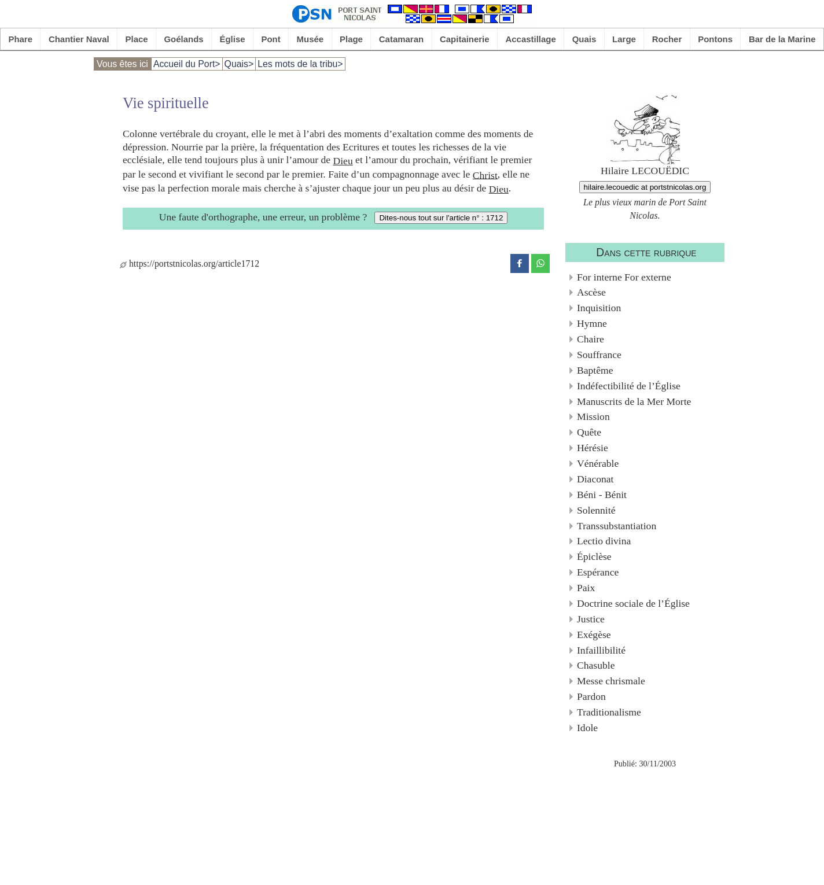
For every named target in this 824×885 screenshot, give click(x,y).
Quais (584, 39)
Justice (591, 619)
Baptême (595, 370)
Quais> (239, 64)
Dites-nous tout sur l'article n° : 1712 (441, 217)
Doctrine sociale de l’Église (633, 603)
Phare (20, 39)
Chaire (590, 339)
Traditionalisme (609, 712)
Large (624, 39)
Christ (485, 174)
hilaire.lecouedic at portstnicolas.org (645, 187)
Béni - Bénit (602, 494)
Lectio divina (604, 541)
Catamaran (401, 39)
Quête (589, 432)
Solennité (596, 510)
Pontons (715, 39)
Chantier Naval (79, 39)
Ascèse (591, 292)
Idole (587, 727)
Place (137, 39)
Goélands (183, 39)
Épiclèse (594, 556)
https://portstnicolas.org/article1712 (189, 263)
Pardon (591, 696)
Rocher (667, 39)
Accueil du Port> (186, 64)
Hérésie (592, 447)
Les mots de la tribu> (300, 64)
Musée (310, 39)
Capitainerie (465, 39)
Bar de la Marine (782, 39)
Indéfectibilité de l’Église (628, 386)
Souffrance (599, 354)
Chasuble (596, 665)
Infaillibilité (601, 650)
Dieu (342, 161)
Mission (593, 416)
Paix (586, 587)
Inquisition (599, 308)
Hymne (592, 323)
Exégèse (594, 634)
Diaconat (595, 479)
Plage (351, 39)
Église (232, 39)
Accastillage (530, 39)
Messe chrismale (611, 681)
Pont (270, 39)
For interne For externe (624, 277)
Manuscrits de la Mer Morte (634, 401)
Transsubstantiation (616, 526)
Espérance (598, 572)
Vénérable (598, 463)
